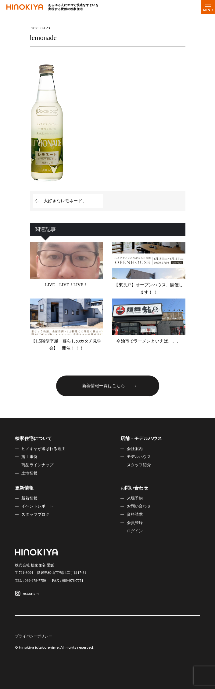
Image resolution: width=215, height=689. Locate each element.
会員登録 (135, 523)
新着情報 (29, 498)
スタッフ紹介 (139, 465)
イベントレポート (37, 506)
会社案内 (135, 449)
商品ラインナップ (37, 465)
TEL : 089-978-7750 (30, 580)
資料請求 (135, 514)
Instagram (27, 593)
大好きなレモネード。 (65, 201)
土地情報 (29, 473)
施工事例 (29, 457)
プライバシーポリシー (33, 636)
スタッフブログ (35, 514)
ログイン (135, 531)
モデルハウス (139, 457)
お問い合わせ (139, 506)
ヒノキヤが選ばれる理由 (43, 449)
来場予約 (135, 498)
